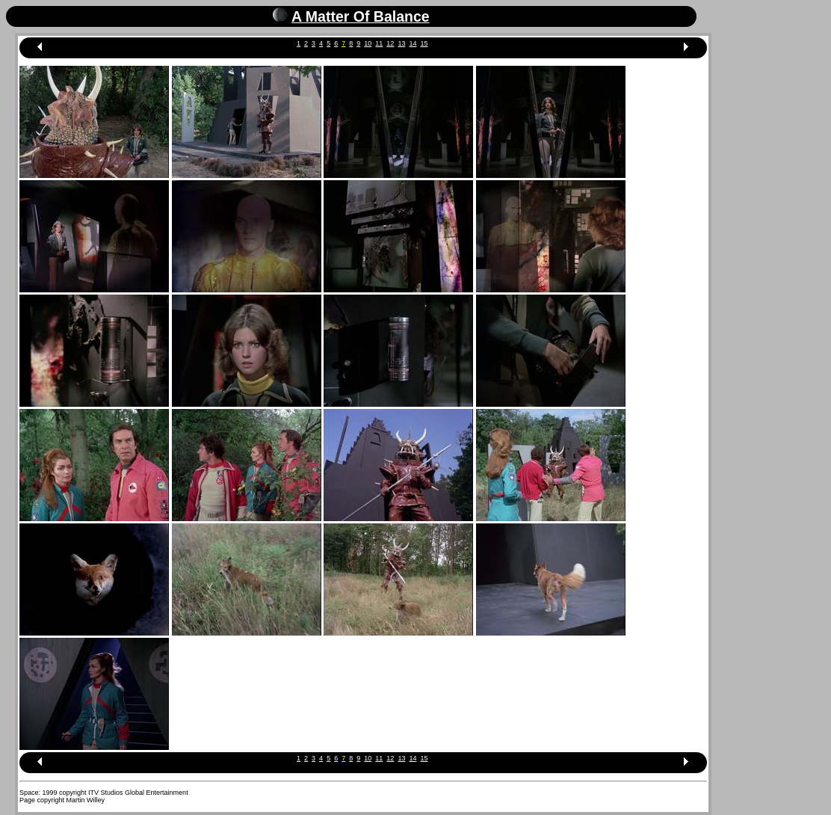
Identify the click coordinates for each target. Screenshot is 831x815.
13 (401, 43)
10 (367, 43)
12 (390, 43)
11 (379, 43)
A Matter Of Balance (360, 16)
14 (412, 43)
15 (423, 43)
